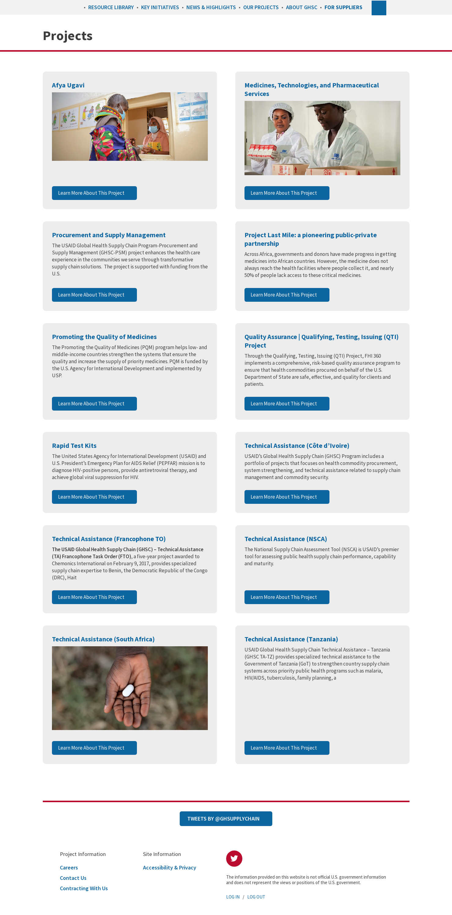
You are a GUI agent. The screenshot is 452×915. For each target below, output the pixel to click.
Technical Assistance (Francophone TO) (109, 538)
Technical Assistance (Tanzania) (291, 639)
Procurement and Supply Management (109, 235)
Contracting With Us (84, 888)
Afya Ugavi (68, 85)
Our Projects (261, 7)
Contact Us (73, 877)
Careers (69, 867)
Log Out (256, 897)
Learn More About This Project (91, 193)
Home (78, 7)
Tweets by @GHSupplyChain (223, 818)
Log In (233, 897)
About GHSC (301, 7)
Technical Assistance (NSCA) (285, 538)
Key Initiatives (160, 7)
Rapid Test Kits (74, 445)
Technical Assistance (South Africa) (103, 639)
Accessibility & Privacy (169, 867)
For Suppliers (343, 7)
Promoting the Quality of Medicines (104, 336)
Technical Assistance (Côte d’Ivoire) (296, 445)
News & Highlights (211, 7)
